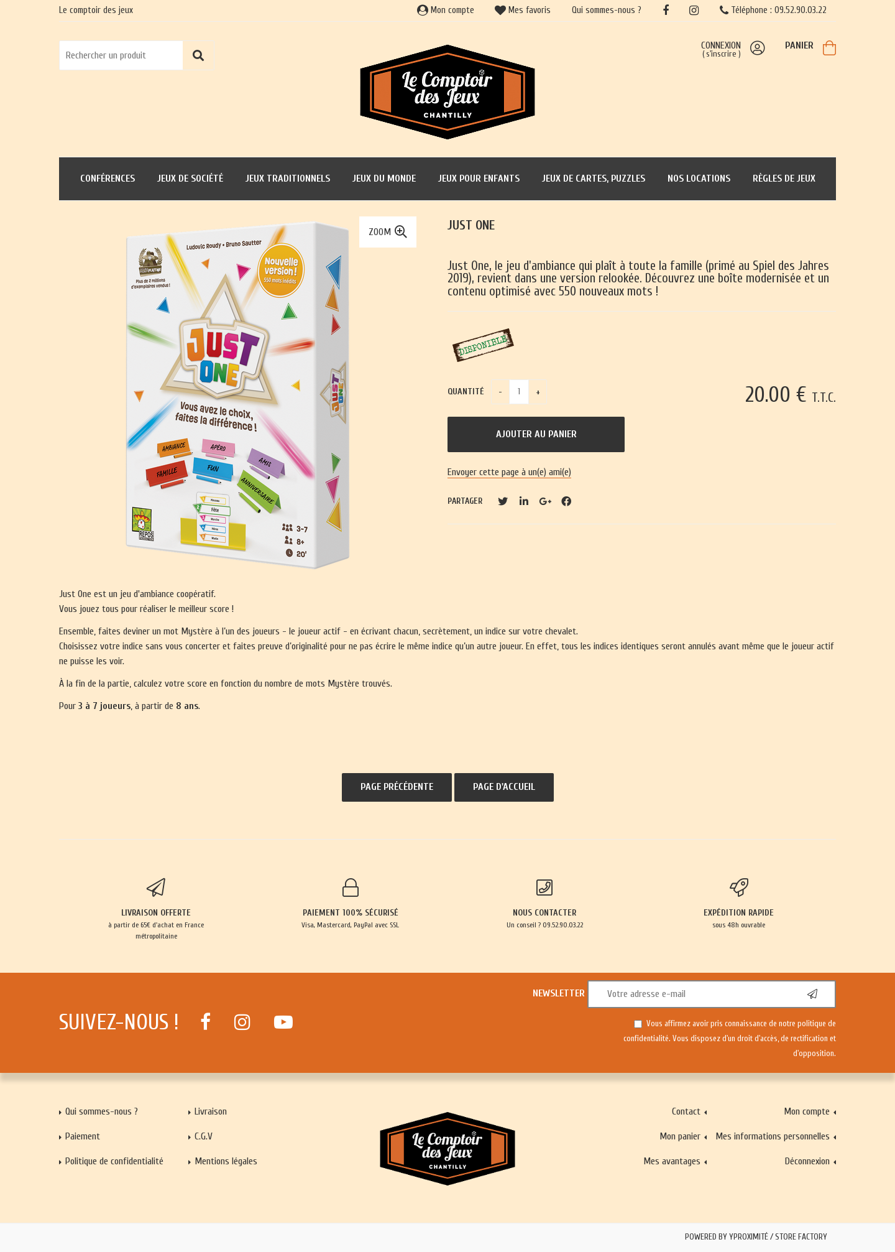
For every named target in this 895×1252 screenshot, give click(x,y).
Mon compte (445, 10)
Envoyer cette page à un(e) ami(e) (509, 472)
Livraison (211, 1111)
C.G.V (204, 1136)
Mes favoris (523, 10)
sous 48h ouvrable (739, 903)
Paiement (82, 1136)
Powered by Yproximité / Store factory (756, 1237)
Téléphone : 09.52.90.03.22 (773, 10)
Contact (686, 1111)
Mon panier (679, 1136)
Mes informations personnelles (772, 1136)
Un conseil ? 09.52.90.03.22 (545, 903)
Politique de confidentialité (114, 1161)
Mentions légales (226, 1161)
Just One (471, 225)
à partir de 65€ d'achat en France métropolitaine (156, 909)
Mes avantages (671, 1161)
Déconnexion (807, 1161)
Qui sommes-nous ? (606, 10)
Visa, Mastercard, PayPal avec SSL (351, 903)
